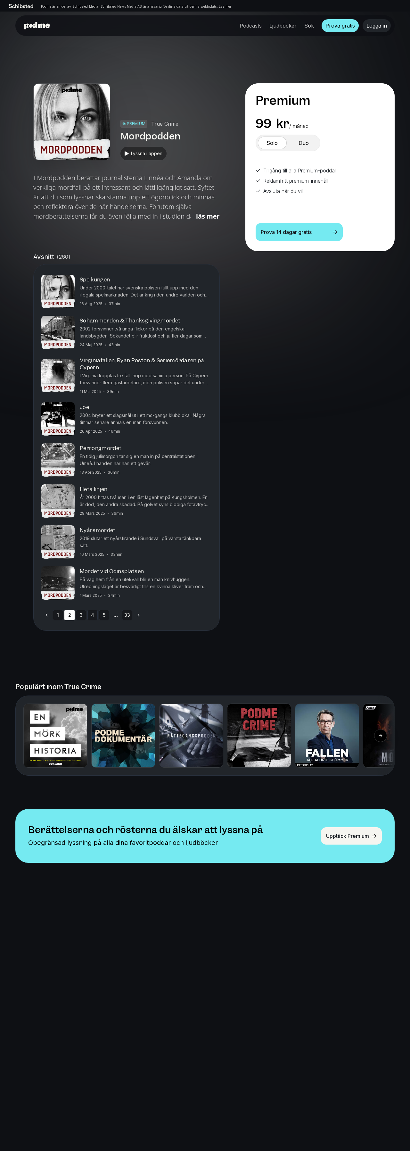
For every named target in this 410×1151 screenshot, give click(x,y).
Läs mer (225, 6)
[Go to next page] (139, 615)
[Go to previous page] (46, 615)
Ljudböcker (283, 25)
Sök (309, 25)
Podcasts (251, 25)
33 (127, 615)
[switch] (272, 143)
